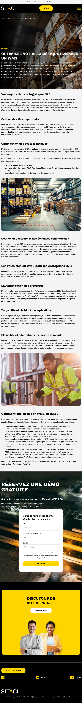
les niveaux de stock (63, 323)
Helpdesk (45, 2)
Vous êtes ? (19, 19)
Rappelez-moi (41, 610)
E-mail (41, 526)
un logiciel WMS (66, 272)
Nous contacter (13, 670)
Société (41, 545)
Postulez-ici (30, 2)
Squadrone (77, 697)
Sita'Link (51, 2)
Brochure (38, 2)
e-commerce (26, 340)
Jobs (24, 697)
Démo (46, 8)
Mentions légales (11, 697)
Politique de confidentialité (40, 697)
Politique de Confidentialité (44, 555)
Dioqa (71, 697)
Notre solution (11, 19)
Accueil (3, 19)
